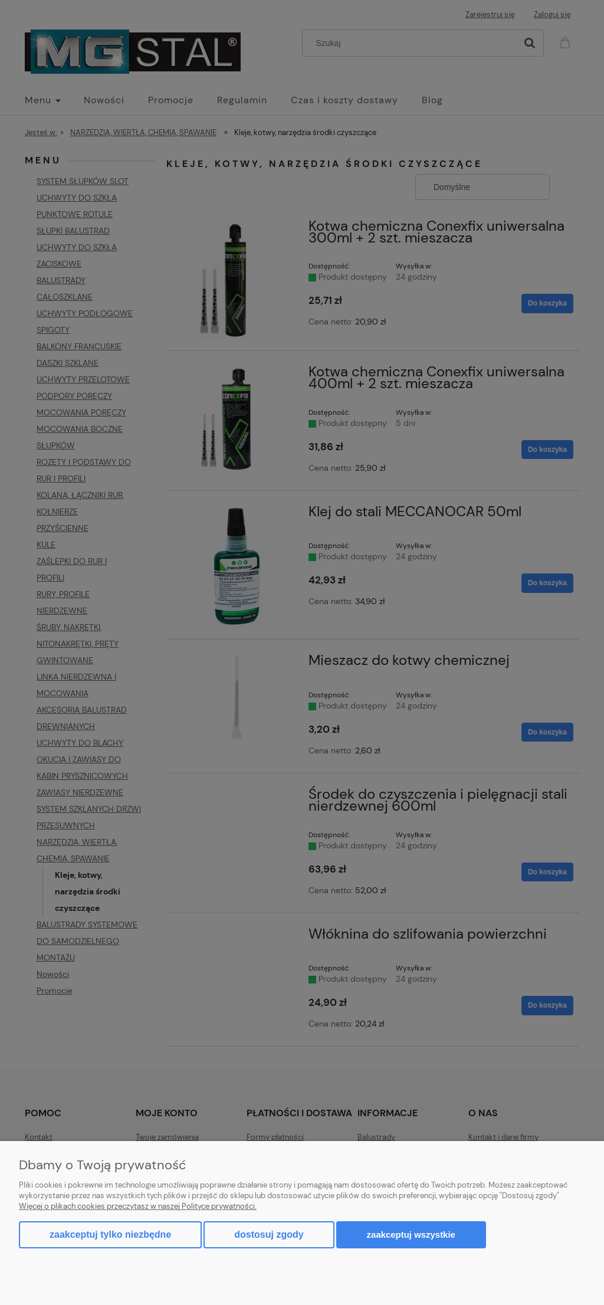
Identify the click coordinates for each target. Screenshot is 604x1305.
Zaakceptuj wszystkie (411, 1234)
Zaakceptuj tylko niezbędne (110, 1234)
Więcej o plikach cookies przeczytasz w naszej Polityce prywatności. (138, 1206)
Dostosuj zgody (268, 1234)
